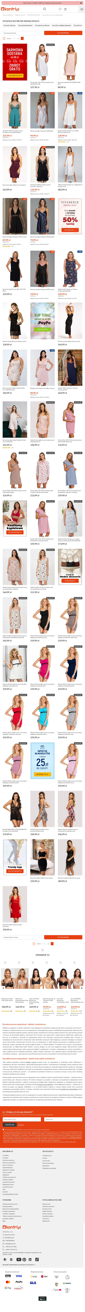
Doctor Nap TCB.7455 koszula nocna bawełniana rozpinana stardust (69, 491)
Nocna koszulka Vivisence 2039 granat (42, 237)
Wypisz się (21, 1124)
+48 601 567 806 (10, 1246)
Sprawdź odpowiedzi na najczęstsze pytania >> (19, 1264)
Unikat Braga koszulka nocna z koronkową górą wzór (39, 830)
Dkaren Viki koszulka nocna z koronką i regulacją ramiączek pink (42, 685)
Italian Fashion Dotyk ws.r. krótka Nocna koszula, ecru (68, 131)
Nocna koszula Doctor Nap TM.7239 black (14, 290)
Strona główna (8, 15)
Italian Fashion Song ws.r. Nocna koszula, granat (68, 389)
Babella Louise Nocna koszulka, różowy (42, 388)
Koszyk (45, 1158)
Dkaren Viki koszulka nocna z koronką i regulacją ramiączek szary (70, 733)
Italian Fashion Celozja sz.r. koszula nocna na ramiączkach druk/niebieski (69, 539)
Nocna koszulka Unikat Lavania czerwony (12, 925)
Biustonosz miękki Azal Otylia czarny (7, 999)
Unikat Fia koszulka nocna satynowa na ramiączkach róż (42, 441)
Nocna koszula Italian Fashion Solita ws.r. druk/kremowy (14, 389)
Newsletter (46, 1166)
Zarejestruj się (47, 1155)
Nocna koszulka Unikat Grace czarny (41, 878)
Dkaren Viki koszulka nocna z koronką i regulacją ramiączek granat (70, 685)
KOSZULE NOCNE (33, 15)
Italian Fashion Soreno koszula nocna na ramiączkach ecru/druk (41, 588)
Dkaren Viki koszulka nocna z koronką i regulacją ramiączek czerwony (15, 733)
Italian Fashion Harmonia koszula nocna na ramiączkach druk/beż (15, 588)
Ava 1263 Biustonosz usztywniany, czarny (63, 1000)
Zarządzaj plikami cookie (10, 1194)
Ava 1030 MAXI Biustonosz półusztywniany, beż (77, 1000)
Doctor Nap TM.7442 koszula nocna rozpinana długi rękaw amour (41, 491)
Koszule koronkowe (42, 25)
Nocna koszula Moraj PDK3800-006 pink (69, 83)
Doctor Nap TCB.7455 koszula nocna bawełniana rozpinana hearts (41, 539)
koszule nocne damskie (45, 1084)
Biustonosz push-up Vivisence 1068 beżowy (49, 1000)
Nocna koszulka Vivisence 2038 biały (41, 131)
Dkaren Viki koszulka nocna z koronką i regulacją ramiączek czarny (42, 636)
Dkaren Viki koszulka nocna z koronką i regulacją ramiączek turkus (42, 733)
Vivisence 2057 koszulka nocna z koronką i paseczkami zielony (13, 131)
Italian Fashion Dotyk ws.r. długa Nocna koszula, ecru (70, 185)
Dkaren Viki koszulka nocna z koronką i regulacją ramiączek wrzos (70, 781)
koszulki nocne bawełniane (69, 1089)
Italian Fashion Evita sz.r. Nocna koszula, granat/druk (67, 290)
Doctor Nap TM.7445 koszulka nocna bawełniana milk (42, 83)
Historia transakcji (48, 1163)
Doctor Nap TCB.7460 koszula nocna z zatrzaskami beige (15, 491)
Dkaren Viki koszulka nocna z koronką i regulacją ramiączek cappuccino (70, 636)
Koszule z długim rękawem (61, 25)
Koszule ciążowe (9, 25)
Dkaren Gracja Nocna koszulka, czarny (14, 341)
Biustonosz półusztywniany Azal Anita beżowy (21, 1000)
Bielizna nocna (20, 15)
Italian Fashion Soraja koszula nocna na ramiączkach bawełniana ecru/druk (15, 636)
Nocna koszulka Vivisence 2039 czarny (42, 289)
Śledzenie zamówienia (49, 1168)
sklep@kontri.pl (10, 1244)
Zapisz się (9, 1125)
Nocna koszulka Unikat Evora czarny (69, 878)
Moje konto (48, 1151)
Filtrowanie (63, 33)
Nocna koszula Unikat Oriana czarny (69, 341)
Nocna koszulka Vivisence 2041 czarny (15, 237)
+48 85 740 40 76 (11, 1249)
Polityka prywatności (76, 1137)
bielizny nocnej (31, 1062)
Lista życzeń (46, 1161)
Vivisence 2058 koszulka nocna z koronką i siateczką (40, 185)
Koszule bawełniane (25, 25)
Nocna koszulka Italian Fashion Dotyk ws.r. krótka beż (14, 441)
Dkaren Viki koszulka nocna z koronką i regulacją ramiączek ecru (15, 685)
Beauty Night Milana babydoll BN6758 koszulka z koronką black (14, 830)
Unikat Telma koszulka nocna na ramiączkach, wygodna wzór (68, 830)
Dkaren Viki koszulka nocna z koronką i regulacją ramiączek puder (15, 781)
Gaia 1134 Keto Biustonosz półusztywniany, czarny (34, 1001)
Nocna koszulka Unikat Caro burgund (14, 185)
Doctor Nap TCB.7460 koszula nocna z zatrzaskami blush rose (70, 441)
